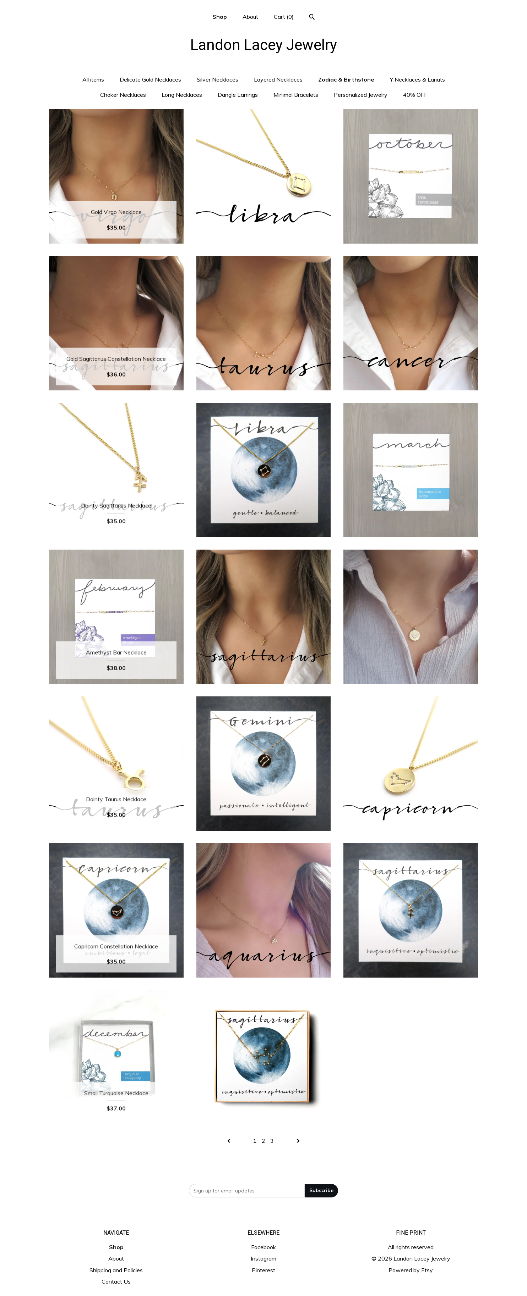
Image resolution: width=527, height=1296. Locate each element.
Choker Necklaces (123, 94)
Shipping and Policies (116, 1270)
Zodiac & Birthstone (346, 79)
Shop (219, 16)
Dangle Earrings (238, 94)
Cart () (284, 16)
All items (93, 79)
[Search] (312, 18)
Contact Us (116, 1281)
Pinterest (263, 1270)
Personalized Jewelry (360, 94)
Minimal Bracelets (295, 94)
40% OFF (415, 94)
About (250, 16)
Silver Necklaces (217, 79)
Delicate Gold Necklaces (150, 79)
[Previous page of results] (229, 1140)
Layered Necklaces (278, 79)
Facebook (263, 1247)
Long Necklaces (182, 94)
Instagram (263, 1258)
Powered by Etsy (411, 1270)
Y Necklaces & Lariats (417, 79)
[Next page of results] (298, 1140)
